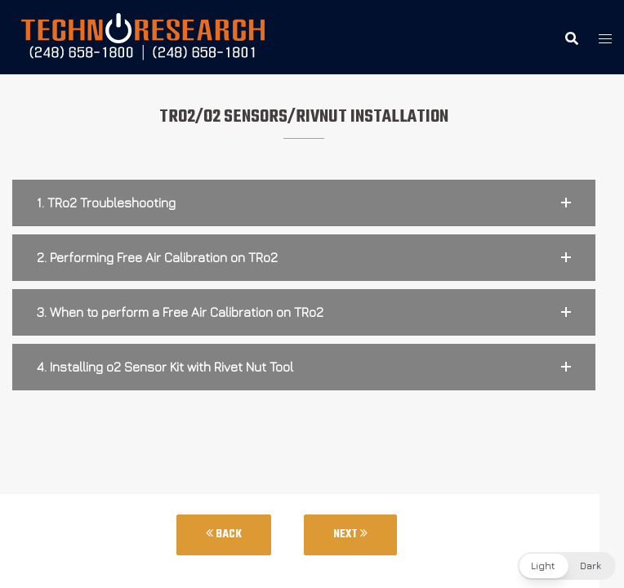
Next (350, 534)
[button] (303, 203)
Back (224, 534)
